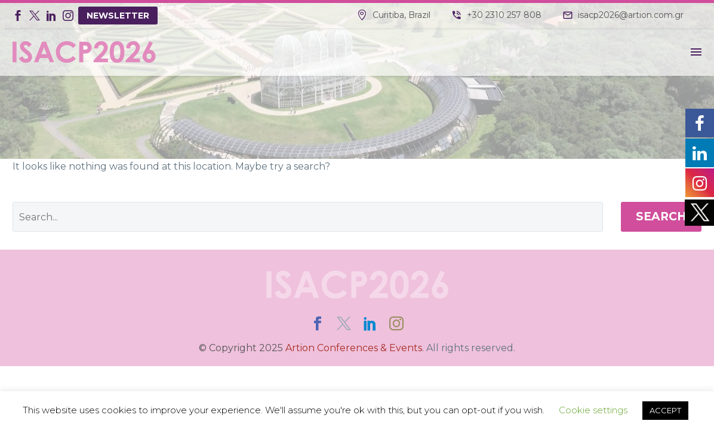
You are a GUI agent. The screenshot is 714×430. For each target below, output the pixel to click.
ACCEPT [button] (665, 410)
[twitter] (344, 324)
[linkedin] (370, 324)
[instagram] (396, 324)
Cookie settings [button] (593, 410)
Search (661, 216)
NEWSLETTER (118, 15)
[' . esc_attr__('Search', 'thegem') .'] (308, 217)
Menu (696, 52)
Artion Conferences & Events (353, 348)
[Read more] (393, 15)
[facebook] (317, 324)
